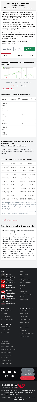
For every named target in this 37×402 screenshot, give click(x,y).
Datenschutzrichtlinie (8, 43)
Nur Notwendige (19, 49)
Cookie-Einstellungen (21, 36)
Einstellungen (7, 49)
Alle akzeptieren (29, 49)
